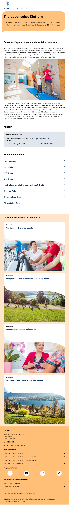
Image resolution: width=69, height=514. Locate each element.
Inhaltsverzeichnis (10, 493)
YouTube (27, 472)
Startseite (6, 8)
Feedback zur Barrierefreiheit (13, 463)
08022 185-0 (11, 442)
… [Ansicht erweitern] (14, 8)
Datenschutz (30, 493)
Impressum (21, 493)
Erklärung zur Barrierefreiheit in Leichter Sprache (20, 460)
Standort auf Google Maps (14, 144)
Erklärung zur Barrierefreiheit (13, 453)
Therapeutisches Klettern (26, 8)
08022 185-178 (44, 138)
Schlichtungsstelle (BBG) (12, 483)
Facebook (10, 472)
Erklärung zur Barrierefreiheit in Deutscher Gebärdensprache (24, 457)
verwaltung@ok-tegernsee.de (17, 445)
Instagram (43, 472)
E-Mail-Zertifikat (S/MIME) (12, 486)
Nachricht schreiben (46, 143)
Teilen (59, 473)
